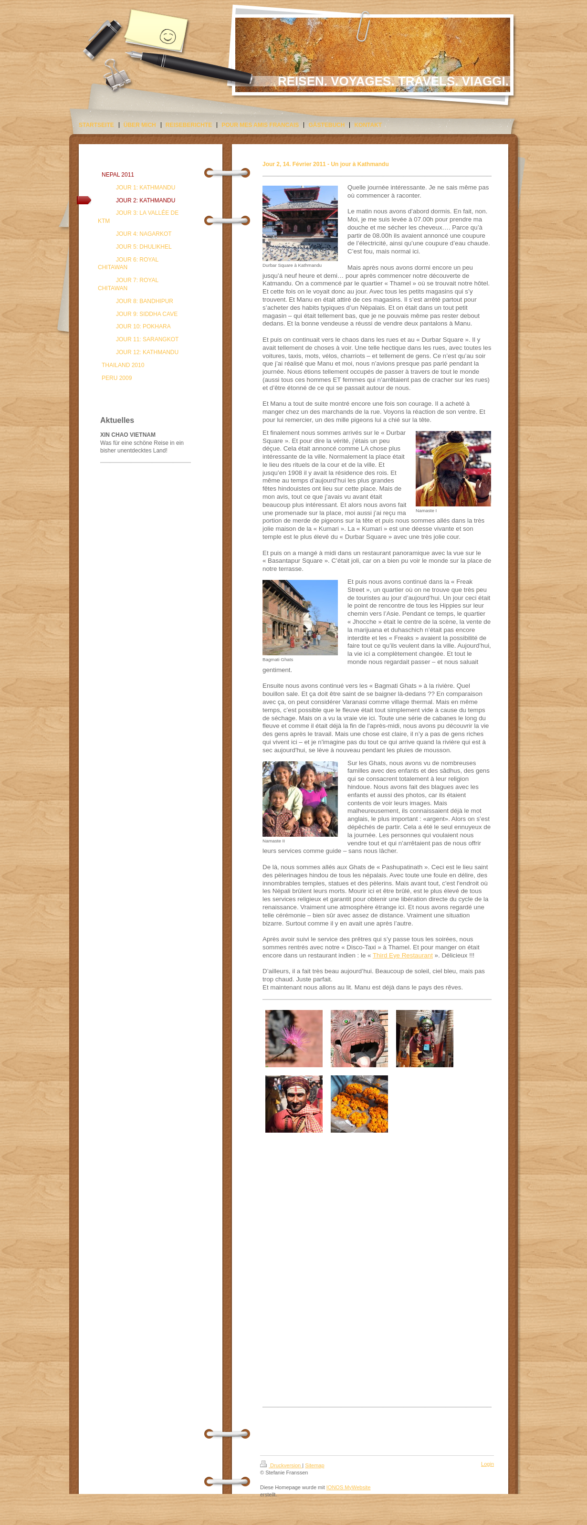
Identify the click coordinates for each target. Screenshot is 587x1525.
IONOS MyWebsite (348, 1487)
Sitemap (314, 1465)
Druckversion (281, 1465)
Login (487, 1464)
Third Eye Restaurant (403, 955)
